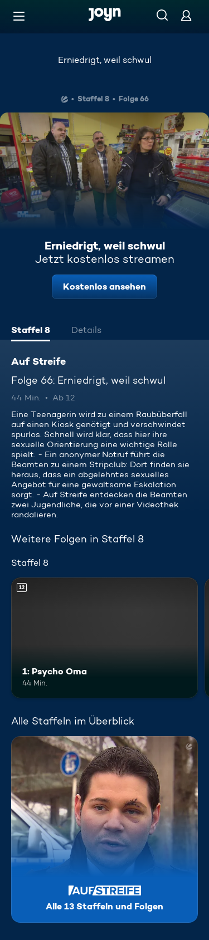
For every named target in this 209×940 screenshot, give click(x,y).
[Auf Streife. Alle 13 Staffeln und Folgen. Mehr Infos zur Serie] (104, 829)
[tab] (30, 331)
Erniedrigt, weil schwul (105, 60)
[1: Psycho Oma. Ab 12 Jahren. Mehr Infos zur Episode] (104, 638)
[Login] (186, 15)
